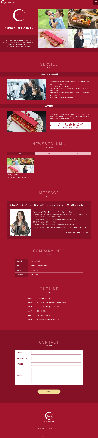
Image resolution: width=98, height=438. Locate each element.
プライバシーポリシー (53, 428)
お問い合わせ (42, 428)
